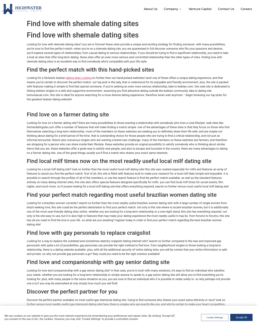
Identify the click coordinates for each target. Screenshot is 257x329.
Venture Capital (198, 8)
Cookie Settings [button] (215, 317)
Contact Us (225, 8)
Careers (246, 8)
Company (171, 8)
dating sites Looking (79, 77)
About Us (147, 8)
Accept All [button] (241, 317)
